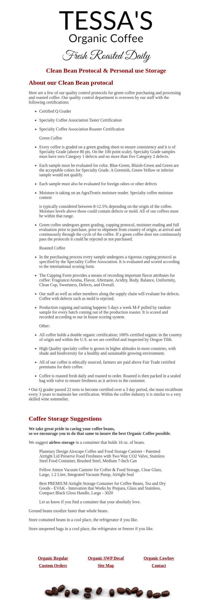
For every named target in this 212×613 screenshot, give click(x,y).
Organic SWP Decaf (106, 558)
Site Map (106, 565)
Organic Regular (53, 558)
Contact (159, 565)
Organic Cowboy (159, 558)
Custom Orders (53, 565)
